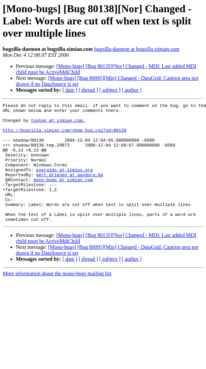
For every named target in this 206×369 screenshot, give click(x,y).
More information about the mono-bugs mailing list (57, 297)
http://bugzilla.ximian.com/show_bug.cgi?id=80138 (64, 136)
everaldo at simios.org (64, 183)
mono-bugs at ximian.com (63, 195)
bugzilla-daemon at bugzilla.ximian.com (137, 49)
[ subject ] (109, 90)
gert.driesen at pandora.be (69, 189)
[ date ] (69, 90)
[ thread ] (88, 90)
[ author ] (132, 90)
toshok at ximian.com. (58, 124)
